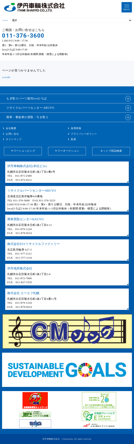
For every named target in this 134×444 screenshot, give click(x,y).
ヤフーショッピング (23, 150)
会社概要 (11, 128)
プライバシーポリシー (84, 133)
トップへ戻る (6, 77)
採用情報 (76, 128)
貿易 (73, 139)
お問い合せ (12, 133)
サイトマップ (13, 139)
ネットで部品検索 (111, 150)
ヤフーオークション (67, 150)
